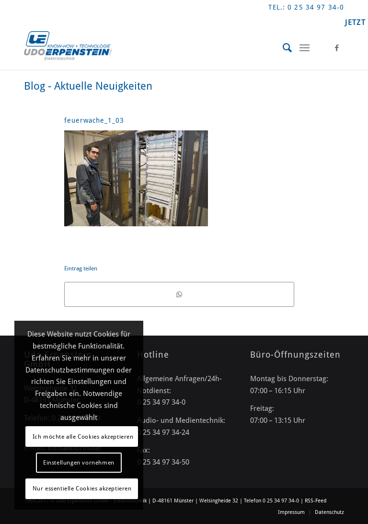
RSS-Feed (315, 501)
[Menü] (304, 48)
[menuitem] (283, 48)
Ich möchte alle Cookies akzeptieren (83, 436)
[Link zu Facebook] (337, 48)
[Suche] (283, 48)
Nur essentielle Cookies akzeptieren (82, 488)
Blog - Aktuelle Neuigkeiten (88, 86)
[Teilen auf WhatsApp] (179, 294)
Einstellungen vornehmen (79, 462)
